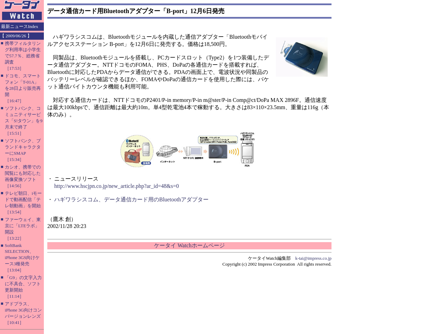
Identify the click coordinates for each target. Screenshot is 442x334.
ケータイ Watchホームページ (189, 245)
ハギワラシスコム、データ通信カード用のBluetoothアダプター (131, 199)
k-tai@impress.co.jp (313, 258)
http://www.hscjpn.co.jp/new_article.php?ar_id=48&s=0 (116, 186)
